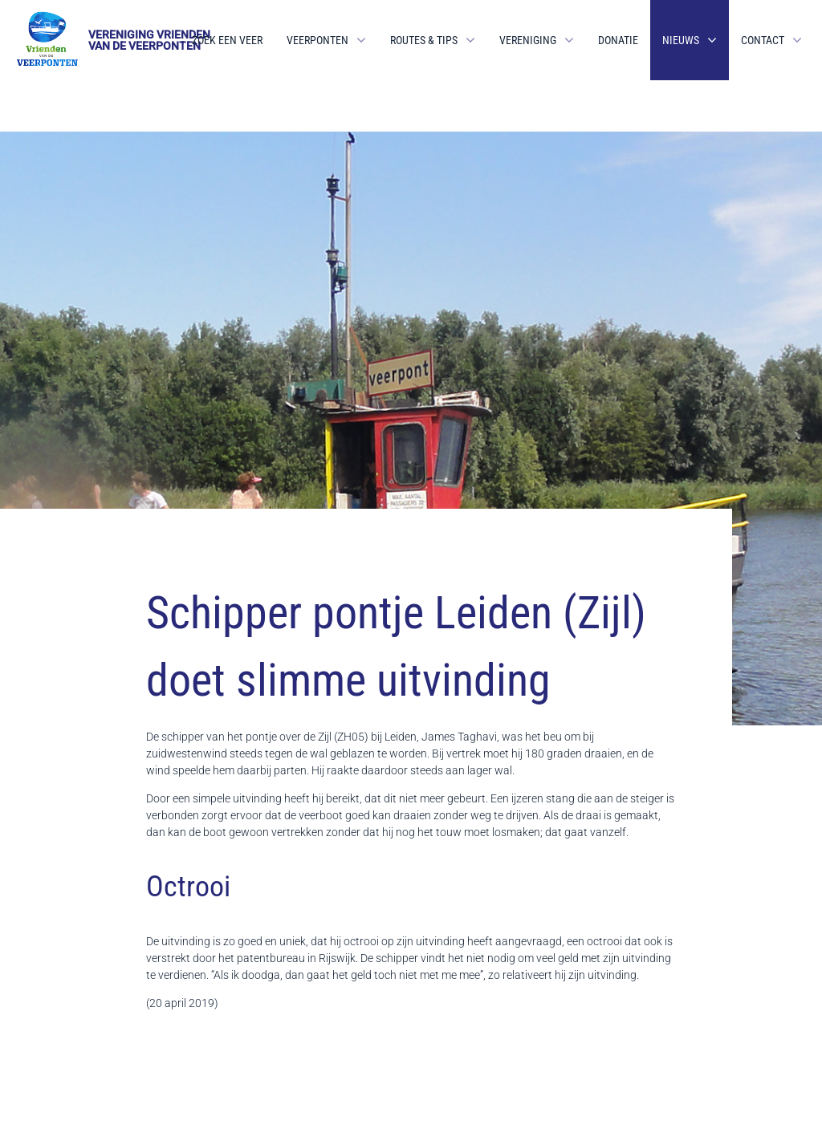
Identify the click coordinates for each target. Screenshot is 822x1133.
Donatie (618, 40)
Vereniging (527, 40)
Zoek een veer (227, 40)
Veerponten (317, 40)
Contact (762, 40)
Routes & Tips (424, 40)
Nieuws (680, 40)
